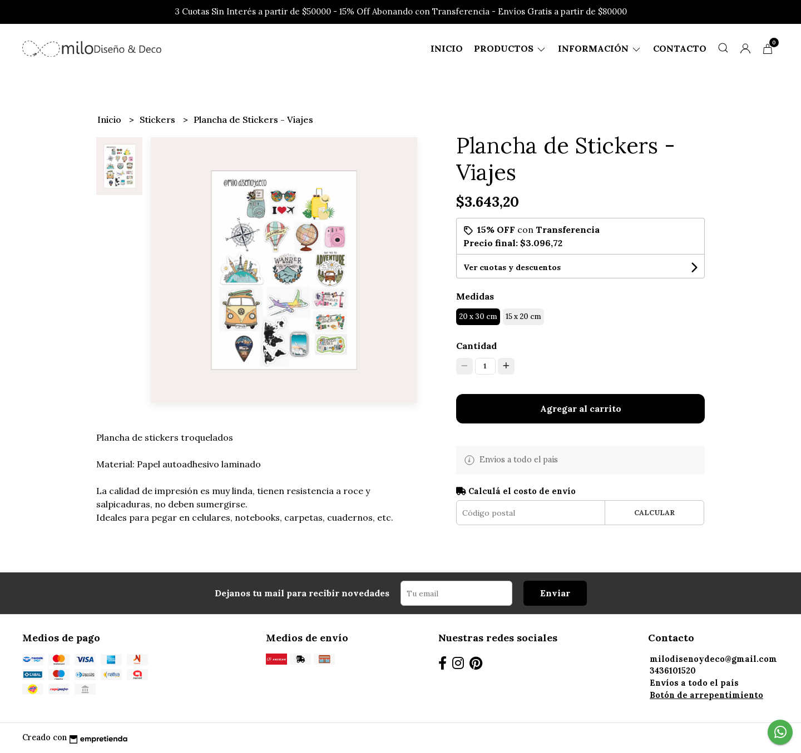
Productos (510, 48)
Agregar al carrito (580, 408)
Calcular (654, 512)
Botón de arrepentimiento (706, 695)
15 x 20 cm (523, 316)
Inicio (447, 48)
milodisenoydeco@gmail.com (713, 659)
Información (600, 48)
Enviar (555, 593)
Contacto (679, 48)
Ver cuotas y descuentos (512, 267)
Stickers (158, 119)
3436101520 (673, 671)
